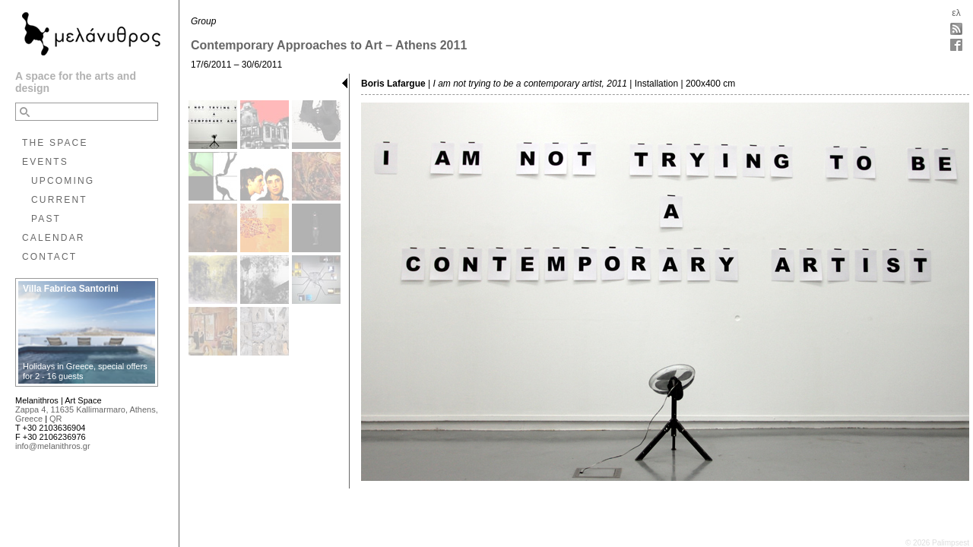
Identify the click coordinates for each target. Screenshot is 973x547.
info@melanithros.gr (52, 446)
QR (55, 418)
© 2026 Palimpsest (937, 543)
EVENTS (45, 162)
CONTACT (49, 256)
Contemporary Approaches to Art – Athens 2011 (329, 45)
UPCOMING (62, 180)
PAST (46, 218)
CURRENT (59, 199)
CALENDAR (53, 237)
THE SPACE (55, 143)
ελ (956, 13)
